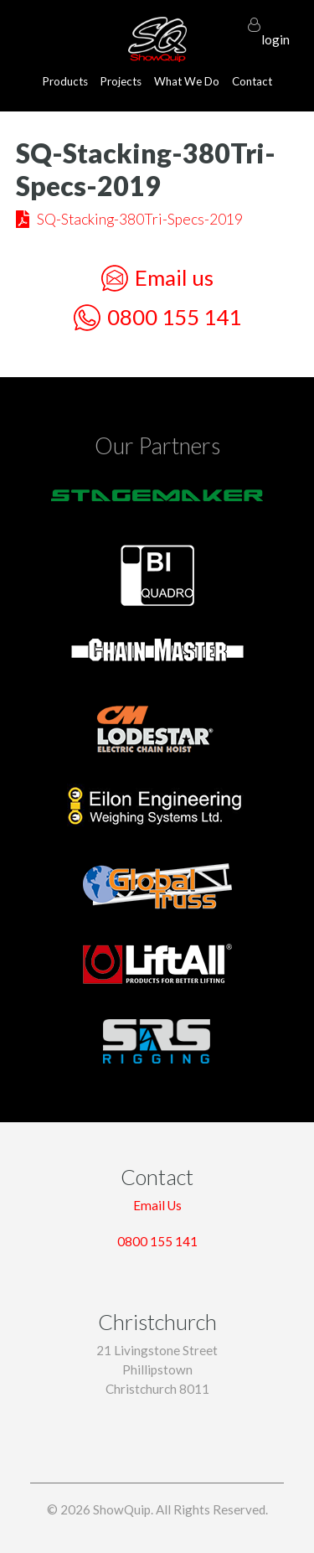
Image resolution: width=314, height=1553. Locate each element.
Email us (157, 278)
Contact (252, 81)
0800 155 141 (157, 317)
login (275, 32)
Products (65, 81)
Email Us (157, 1205)
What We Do (186, 81)
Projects (121, 81)
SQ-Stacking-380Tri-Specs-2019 (140, 219)
